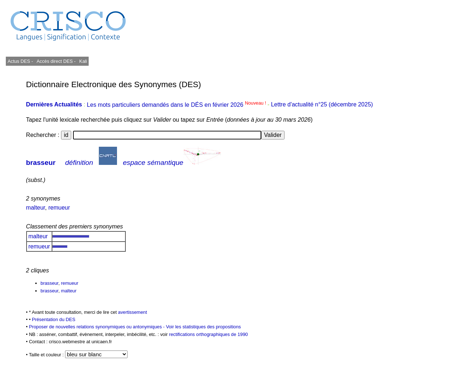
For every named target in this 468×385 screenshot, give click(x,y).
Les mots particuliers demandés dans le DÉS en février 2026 (177, 105)
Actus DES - (20, 61)
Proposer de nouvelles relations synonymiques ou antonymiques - (97, 326)
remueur (59, 207)
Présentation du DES (54, 319)
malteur (35, 207)
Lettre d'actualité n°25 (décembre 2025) (322, 105)
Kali (83, 61)
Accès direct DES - (56, 61)
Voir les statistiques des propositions (203, 326)
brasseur (41, 162)
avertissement (132, 312)
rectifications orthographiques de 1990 (208, 334)
